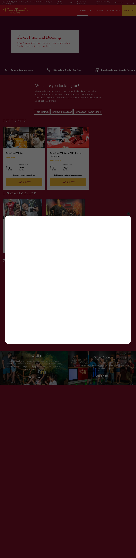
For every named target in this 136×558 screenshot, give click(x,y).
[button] (128, 214)
